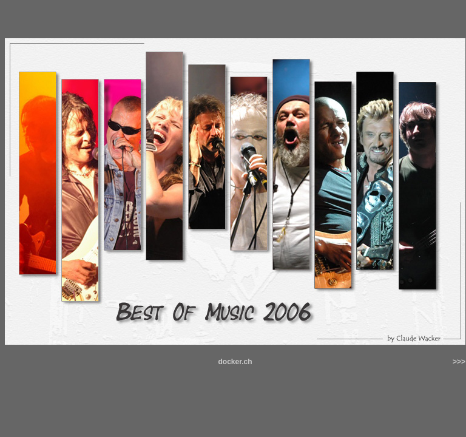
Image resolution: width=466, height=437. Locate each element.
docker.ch (235, 361)
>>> (459, 361)
